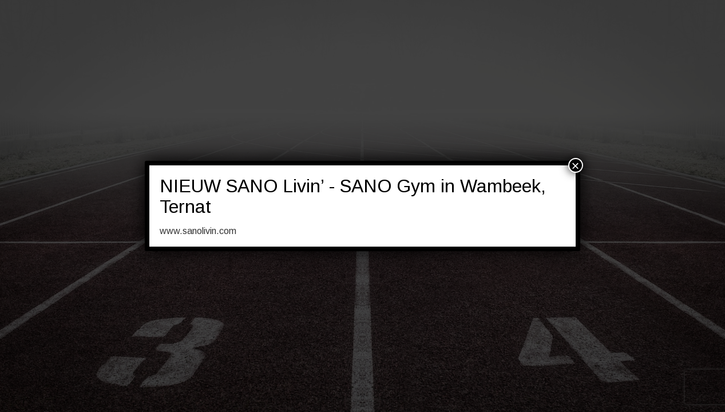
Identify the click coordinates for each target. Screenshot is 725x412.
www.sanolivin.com (198, 231)
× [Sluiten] (576, 165)
